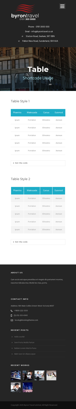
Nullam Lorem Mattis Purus (25, 348)
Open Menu (62, 6)
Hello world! (19, 336)
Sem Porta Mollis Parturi (24, 342)
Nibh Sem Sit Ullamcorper (24, 354)
